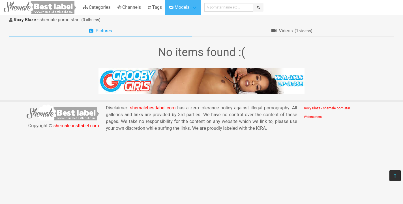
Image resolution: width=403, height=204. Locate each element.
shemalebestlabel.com (76, 125)
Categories (97, 7)
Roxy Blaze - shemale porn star (327, 108)
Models (179, 7)
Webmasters (313, 117)
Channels (129, 7)
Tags (155, 7)
